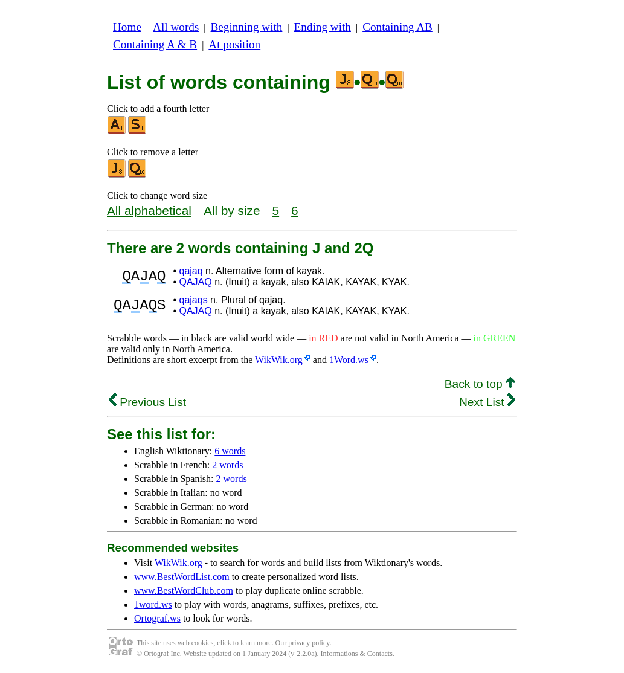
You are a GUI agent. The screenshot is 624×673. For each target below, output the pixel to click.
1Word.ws (348, 360)
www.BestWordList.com (182, 577)
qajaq (190, 271)
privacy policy (308, 643)
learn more (256, 643)
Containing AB (397, 27)
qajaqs (193, 300)
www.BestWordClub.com (183, 590)
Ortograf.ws (157, 618)
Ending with (322, 27)
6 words (229, 451)
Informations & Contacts (357, 653)
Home (127, 27)
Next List (487, 402)
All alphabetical (149, 210)
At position (234, 44)
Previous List (147, 402)
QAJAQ (195, 282)
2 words (227, 465)
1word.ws (153, 604)
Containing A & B (155, 44)
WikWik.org (279, 360)
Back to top (480, 384)
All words (176, 27)
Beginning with (247, 27)
